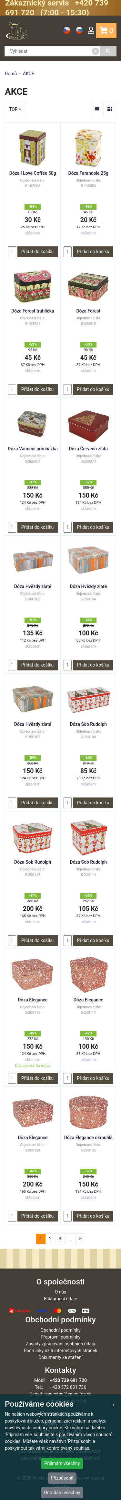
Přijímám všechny (62, 1463)
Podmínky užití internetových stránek (60, 1350)
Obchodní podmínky (60, 1330)
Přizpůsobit (62, 1478)
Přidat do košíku (37, 251)
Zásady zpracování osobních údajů (60, 1343)
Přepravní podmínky (60, 1337)
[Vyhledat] (108, 51)
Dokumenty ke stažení (60, 1357)
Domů (11, 73)
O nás (60, 1291)
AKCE (28, 73)
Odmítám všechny (62, 1492)
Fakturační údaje (60, 1298)
